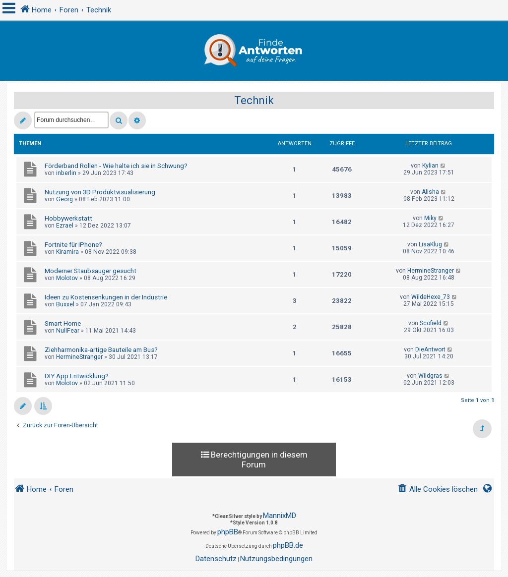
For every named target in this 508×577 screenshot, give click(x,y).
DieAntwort (430, 349)
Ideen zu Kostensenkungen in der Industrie (106, 297)
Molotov (67, 278)
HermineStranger (430, 270)
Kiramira (67, 251)
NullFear (67, 330)
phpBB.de (288, 545)
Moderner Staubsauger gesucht (90, 271)
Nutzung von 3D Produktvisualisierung (100, 192)
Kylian (430, 165)
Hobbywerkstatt (68, 218)
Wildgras (430, 375)
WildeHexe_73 (430, 296)
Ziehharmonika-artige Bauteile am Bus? (101, 349)
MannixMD (279, 515)
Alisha (430, 191)
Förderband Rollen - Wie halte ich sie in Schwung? (116, 166)
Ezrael (64, 225)
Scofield (431, 323)
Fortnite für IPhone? (73, 244)
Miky (430, 218)
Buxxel (65, 304)
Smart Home (63, 323)
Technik (254, 100)
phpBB (227, 531)
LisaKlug (430, 244)
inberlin (66, 173)
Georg (64, 199)
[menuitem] (437, 489)
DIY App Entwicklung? (77, 376)
